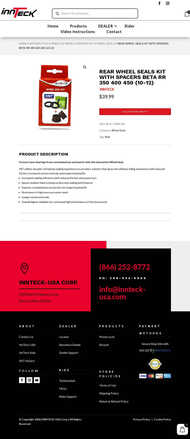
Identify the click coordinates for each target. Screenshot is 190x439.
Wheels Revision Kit (79, 43)
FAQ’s (63, 388)
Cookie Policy (162, 419)
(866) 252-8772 (124, 266)
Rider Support (68, 396)
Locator (64, 336)
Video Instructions (78, 32)
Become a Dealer (70, 344)
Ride (64, 370)
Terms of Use (107, 385)
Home (53, 26)
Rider (130, 26)
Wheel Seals (105, 43)
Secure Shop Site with (155, 343)
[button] (85, 67)
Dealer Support (68, 352)
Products (78, 26)
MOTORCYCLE (39, 43)
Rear (107, 136)
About (27, 326)
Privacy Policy (141, 419)
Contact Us (26, 336)
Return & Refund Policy (113, 401)
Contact (114, 32)
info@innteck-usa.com (122, 293)
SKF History (27, 360)
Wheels (56, 43)
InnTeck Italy (27, 352)
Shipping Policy (109, 393)
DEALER (105, 26)
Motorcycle (106, 336)
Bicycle (104, 344)
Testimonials (67, 380)
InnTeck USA (27, 344)
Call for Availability (135, 111)
